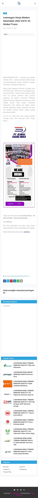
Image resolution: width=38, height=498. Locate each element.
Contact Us (6, 469)
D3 (5, 276)
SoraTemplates (15, 493)
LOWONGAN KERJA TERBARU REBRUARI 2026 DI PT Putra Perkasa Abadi (23, 422)
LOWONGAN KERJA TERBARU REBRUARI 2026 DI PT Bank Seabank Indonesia (23, 383)
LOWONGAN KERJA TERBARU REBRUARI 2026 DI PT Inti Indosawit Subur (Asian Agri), (24, 431)
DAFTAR (26, 232)
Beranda (6, 467)
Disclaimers (23, 469)
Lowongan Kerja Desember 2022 (17, 276)
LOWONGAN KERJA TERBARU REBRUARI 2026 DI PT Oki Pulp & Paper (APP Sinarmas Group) (24, 403)
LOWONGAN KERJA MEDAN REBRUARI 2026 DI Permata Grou (23, 374)
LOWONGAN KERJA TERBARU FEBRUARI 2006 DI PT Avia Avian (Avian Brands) (23, 451)
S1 (28, 276)
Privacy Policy (7, 472)
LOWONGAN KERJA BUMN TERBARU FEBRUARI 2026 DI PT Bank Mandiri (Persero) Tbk (23, 441)
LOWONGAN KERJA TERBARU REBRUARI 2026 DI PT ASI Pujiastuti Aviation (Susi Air (23, 393)
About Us (22, 467)
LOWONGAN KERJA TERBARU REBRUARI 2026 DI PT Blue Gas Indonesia (24, 365)
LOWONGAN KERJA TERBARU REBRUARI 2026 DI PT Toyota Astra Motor (23, 413)
